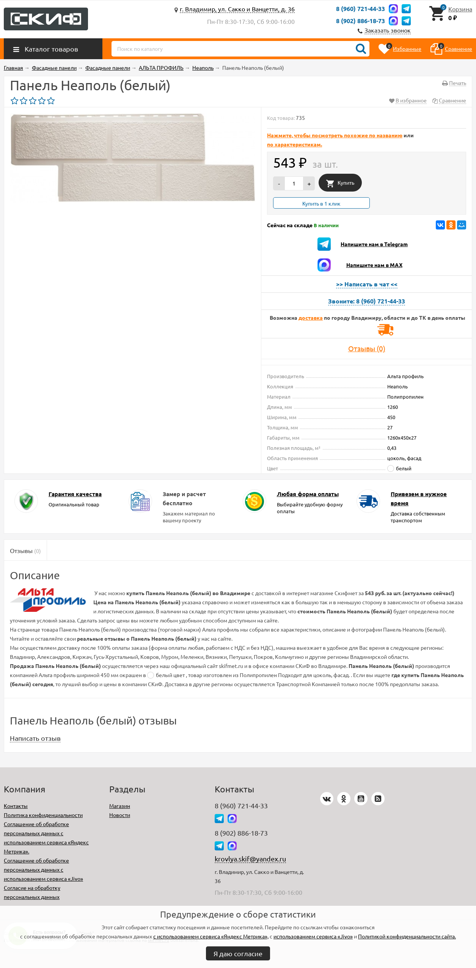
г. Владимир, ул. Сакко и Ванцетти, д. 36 (237, 9)
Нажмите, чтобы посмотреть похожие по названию (334, 135)
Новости (119, 814)
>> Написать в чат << (366, 284)
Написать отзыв (35, 738)
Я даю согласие (238, 953)
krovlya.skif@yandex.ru (250, 859)
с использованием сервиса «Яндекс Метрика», (211, 936)
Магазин (119, 805)
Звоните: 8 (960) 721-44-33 (366, 301)
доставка (310, 317)
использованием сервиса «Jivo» (313, 936)
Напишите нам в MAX (374, 264)
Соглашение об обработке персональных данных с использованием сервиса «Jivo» (43, 869)
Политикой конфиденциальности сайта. (407, 936)
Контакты (16, 805)
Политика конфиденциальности (43, 814)
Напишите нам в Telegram (374, 243)
